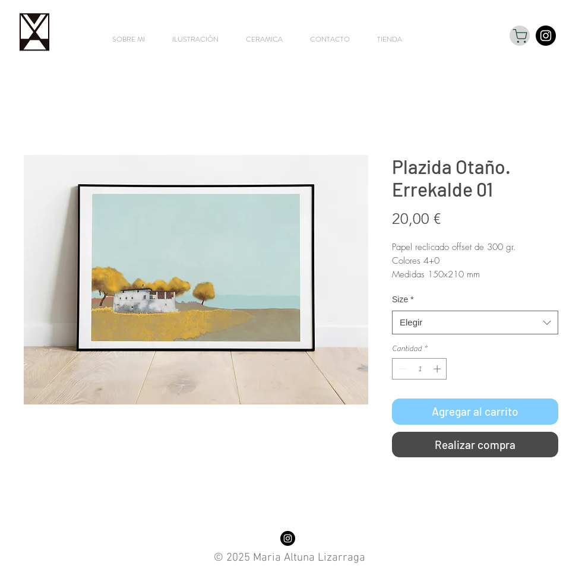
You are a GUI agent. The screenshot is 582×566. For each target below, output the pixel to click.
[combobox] (475, 323)
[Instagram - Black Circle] (546, 36)
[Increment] (438, 369)
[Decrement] (401, 369)
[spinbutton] (419, 369)
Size (403, 299)
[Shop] (520, 36)
